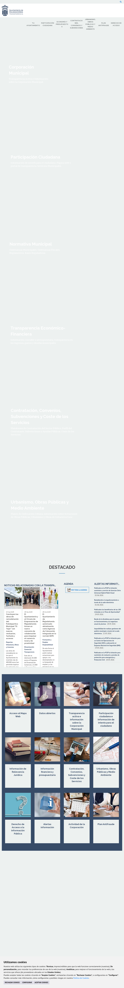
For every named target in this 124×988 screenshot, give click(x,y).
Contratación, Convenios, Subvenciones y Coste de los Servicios (76, 775)
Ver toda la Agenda (77, 590)
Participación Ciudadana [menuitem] (47, 24)
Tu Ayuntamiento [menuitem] (33, 24)
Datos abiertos (47, 713)
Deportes (9, 642)
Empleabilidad (48, 645)
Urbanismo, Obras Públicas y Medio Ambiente (106, 771)
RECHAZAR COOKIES (12, 982)
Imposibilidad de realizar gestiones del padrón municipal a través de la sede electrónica (107, 631)
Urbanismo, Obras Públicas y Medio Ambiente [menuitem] (90, 24)
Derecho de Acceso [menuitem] (116, 24)
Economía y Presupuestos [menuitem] (62, 24)
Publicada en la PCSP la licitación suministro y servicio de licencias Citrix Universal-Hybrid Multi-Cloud (107, 590)
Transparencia (29, 652)
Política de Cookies (81, 978)
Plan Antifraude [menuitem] (103, 24)
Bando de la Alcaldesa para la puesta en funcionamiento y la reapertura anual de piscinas (106, 621)
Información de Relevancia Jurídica (18, 771)
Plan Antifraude (106, 824)
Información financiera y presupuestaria (47, 771)
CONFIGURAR (27, 982)
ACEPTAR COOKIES (41, 982)
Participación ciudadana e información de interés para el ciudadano (106, 719)
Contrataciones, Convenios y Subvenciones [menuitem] (76, 24)
